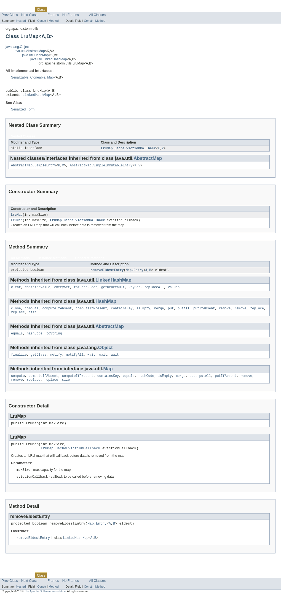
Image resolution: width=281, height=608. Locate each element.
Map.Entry (134, 273)
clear (16, 291)
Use (53, 9)
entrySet (62, 291)
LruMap (17, 217)
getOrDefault (113, 291)
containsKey (121, 313)
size (32, 317)
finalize (19, 361)
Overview (9, 9)
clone (16, 313)
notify (56, 361)
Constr (41, 20)
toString (54, 339)
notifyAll (75, 361)
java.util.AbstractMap (29, 51)
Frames (53, 15)
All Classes (97, 15)
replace (257, 313)
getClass (38, 361)
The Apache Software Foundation (45, 602)
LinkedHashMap (36, 96)
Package (25, 9)
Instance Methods (52, 261)
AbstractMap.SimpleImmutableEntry (101, 168)
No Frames (70, 15)
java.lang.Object (18, 47)
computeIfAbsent (57, 313)
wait (91, 361)
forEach (80, 291)
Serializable (19, 77)
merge (159, 313)
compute (32, 313)
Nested (21, 20)
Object (105, 353)
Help (105, 9)
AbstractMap (147, 160)
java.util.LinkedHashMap (48, 59)
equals (17, 339)
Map (50, 77)
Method (53, 20)
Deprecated (78, 9)
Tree (63, 9)
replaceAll (154, 291)
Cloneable (38, 77)
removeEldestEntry (107, 273)
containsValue (37, 291)
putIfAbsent (204, 313)
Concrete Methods (90, 261)
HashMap (105, 305)
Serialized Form (22, 111)
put (171, 313)
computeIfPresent (91, 313)
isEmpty (143, 313)
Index (94, 9)
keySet (134, 291)
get (94, 291)
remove (225, 313)
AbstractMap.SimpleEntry (33, 168)
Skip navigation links (15, 5)
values (174, 291)
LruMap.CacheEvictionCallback (128, 150)
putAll (183, 313)
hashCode (34, 339)
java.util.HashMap (35, 55)
